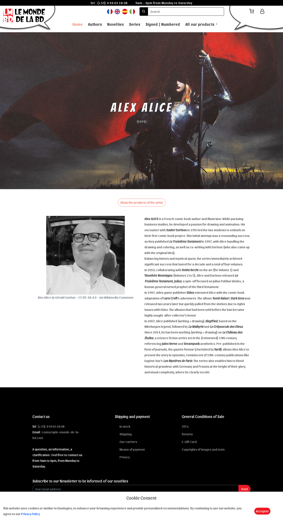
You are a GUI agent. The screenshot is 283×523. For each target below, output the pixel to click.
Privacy (124, 457)
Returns (187, 434)
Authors (95, 24)
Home (78, 24)
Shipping (125, 434)
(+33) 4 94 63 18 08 (112, 3)
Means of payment (132, 449)
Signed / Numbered (163, 24)
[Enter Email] (135, 489)
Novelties (115, 24)
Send (244, 489)
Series (134, 24)
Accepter (262, 511)
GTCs (185, 426)
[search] (186, 11)
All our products (199, 24)
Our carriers (128, 442)
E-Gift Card (189, 442)
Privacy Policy (30, 514)
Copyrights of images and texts (203, 449)
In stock (124, 426)
